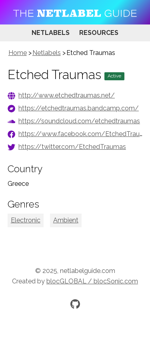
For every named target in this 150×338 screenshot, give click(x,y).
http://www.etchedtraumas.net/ (66, 95)
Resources (98, 33)
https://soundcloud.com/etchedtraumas (79, 121)
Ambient (65, 220)
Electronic (25, 220)
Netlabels (51, 33)
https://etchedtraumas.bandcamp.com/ (78, 108)
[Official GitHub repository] (75, 304)
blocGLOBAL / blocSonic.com (92, 281)
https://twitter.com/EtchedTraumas (72, 147)
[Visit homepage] (75, 12)
